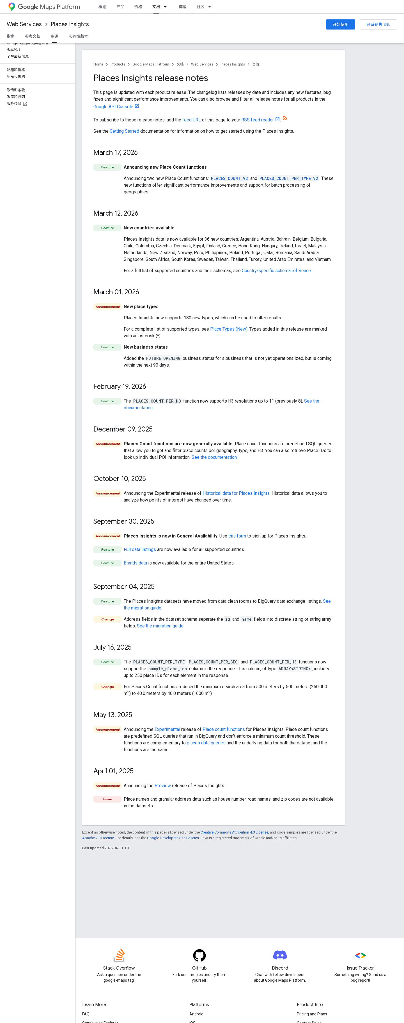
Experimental (167, 729)
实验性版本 (78, 36)
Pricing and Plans (312, 1014)
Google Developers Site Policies (173, 838)
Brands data (135, 563)
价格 (138, 6)
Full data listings (140, 549)
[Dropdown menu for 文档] (167, 6)
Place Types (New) (228, 329)
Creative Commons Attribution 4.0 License (234, 832)
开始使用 (340, 24)
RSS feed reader (257, 120)
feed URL (191, 120)
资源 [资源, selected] (54, 36)
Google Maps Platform (150, 64)
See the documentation (214, 457)
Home (98, 64)
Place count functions (224, 729)
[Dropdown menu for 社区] (211, 6)
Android (196, 1014)
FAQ (85, 1014)
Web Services (24, 24)
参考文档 (32, 36)
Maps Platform (49, 7)
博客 (183, 6)
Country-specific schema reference (276, 270)
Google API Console (113, 106)
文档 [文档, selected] (156, 6)
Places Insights (70, 24)
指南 (11, 36)
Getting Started (124, 131)
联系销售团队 (378, 24)
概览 (102, 6)
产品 (120, 6)
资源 (256, 64)
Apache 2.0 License (98, 838)
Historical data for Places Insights (236, 493)
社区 (201, 6)
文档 (180, 64)
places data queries (206, 743)
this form (237, 536)
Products (118, 64)
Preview (163, 785)
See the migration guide (160, 626)
